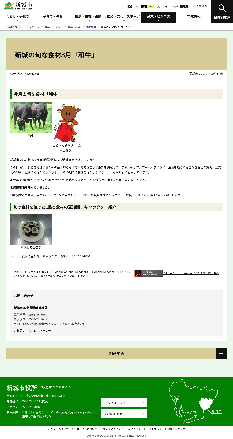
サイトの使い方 (60, 429)
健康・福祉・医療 (88, 16)
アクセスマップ (115, 403)
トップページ (31, 27)
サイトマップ (154, 429)
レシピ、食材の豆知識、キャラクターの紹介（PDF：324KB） (51, 256)
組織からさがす (176, 429)
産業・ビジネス (158, 16)
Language (201, 6)
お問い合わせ (114, 414)
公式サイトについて (85, 429)
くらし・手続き (17, 16)
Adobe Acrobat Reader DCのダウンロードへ (176, 273)
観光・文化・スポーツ (123, 16)
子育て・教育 (53, 16)
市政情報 (193, 16)
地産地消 (91, 27)
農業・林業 (74, 27)
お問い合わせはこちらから (34, 330)
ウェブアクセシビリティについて (122, 429)
